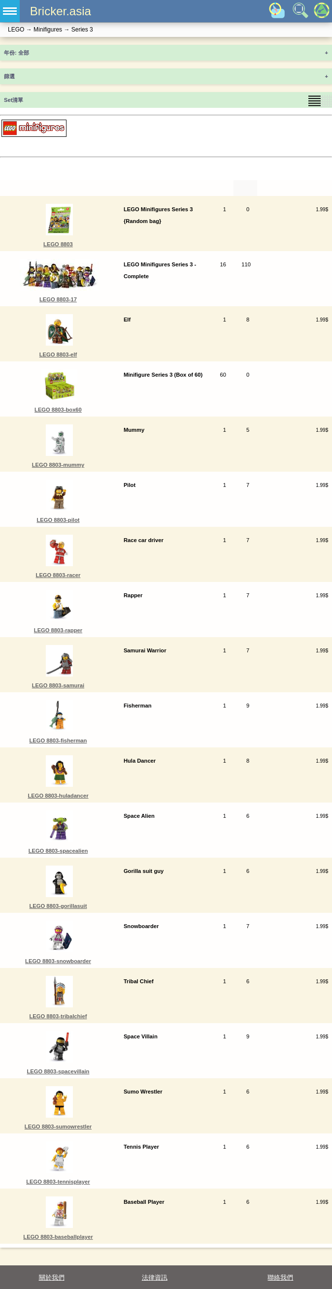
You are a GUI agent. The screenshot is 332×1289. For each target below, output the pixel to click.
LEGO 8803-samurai (58, 685)
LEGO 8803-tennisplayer (58, 1182)
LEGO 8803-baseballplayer (58, 1237)
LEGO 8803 (58, 244)
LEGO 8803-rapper (58, 630)
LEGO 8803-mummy (58, 465)
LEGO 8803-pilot (57, 520)
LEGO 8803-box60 (58, 410)
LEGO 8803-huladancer (58, 796)
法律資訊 (154, 1277)
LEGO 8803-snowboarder (58, 961)
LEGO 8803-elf (58, 354)
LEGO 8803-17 (58, 299)
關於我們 (52, 1277)
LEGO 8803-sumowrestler (58, 1126)
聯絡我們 (280, 1277)
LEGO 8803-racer (58, 575)
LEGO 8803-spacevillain (58, 1071)
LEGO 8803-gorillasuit (58, 906)
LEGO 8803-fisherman (58, 740)
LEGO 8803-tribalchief (58, 1016)
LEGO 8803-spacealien (58, 851)
